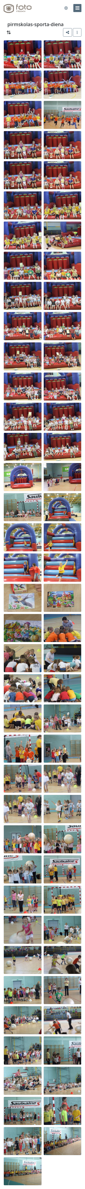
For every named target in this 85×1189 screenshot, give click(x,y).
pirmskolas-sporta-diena (35, 24)
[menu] (77, 8)
